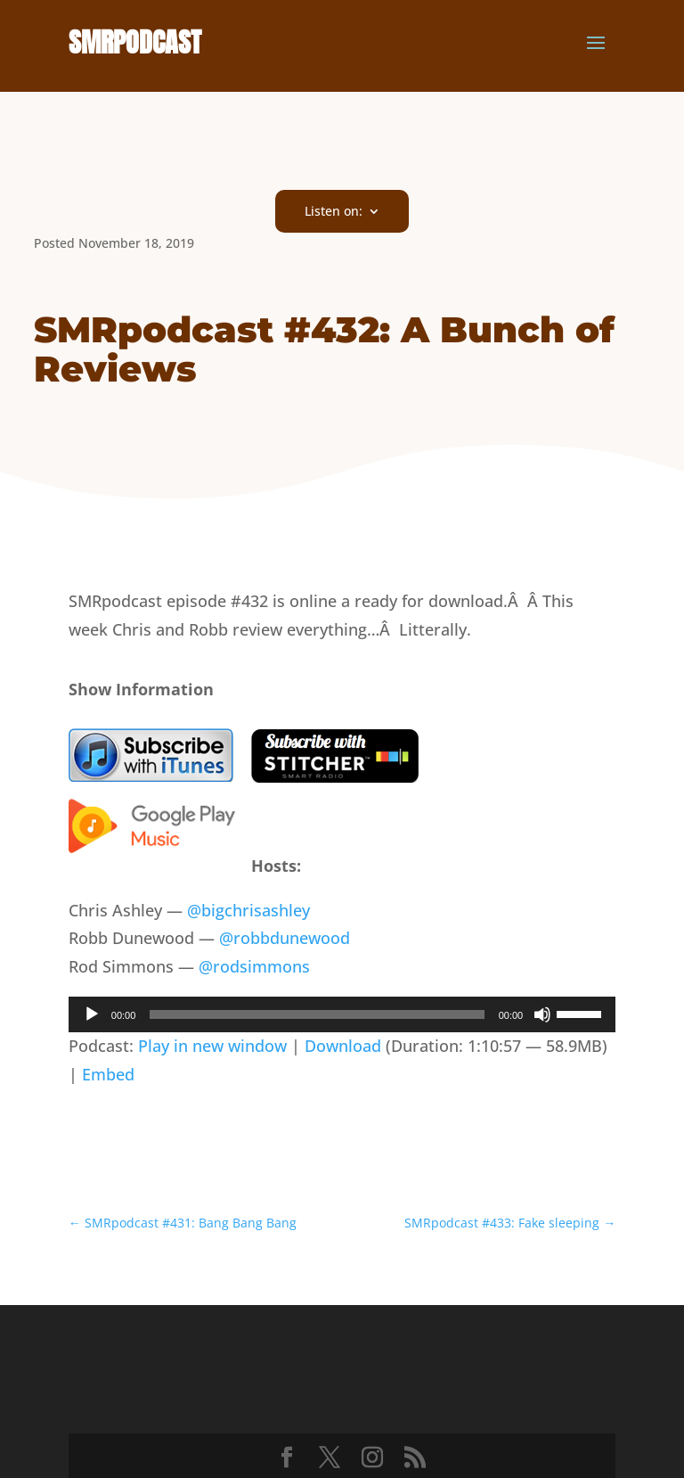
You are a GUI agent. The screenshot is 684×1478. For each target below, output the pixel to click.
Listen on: (333, 212)
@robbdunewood (284, 937)
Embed (108, 1074)
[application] (342, 1014)
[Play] (92, 1014)
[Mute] (542, 1014)
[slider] (317, 1014)
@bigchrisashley (248, 910)
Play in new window (212, 1045)
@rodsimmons (254, 966)
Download (343, 1045)
